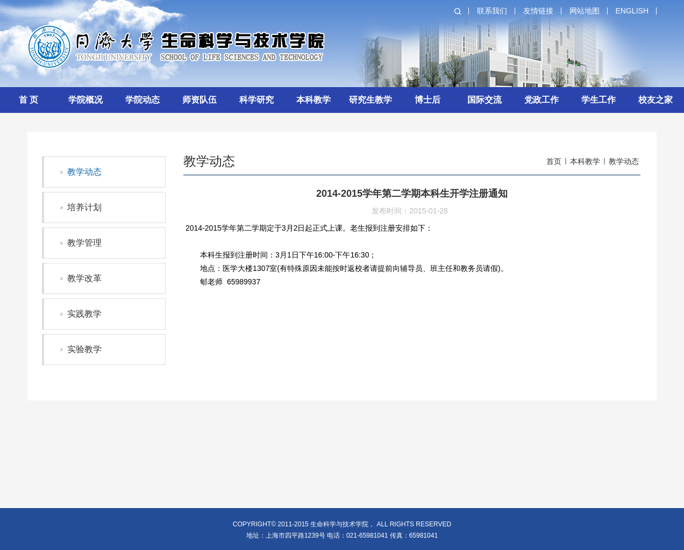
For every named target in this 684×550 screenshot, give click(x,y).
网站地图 (584, 10)
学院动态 (142, 99)
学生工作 (598, 99)
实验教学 (84, 349)
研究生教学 (370, 99)
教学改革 (84, 278)
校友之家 (655, 99)
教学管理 (84, 242)
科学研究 (256, 99)
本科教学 (313, 99)
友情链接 (538, 10)
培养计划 (84, 207)
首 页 (28, 99)
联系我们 (492, 10)
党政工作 (541, 99)
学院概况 (85, 99)
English (632, 10)
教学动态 (84, 171)
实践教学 (84, 313)
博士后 (427, 99)
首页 (553, 161)
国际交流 (484, 99)
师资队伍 (199, 99)
